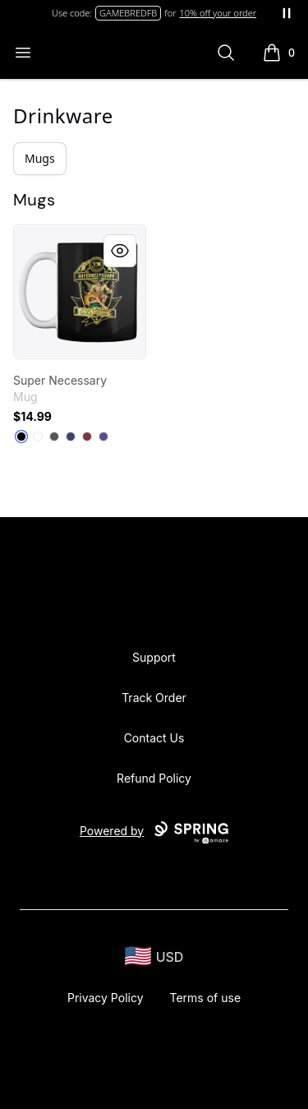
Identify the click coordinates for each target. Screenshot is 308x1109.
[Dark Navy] (71, 436)
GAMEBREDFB (128, 13)
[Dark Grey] (54, 436)
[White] (38, 436)
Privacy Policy (105, 998)
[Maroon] (87, 436)
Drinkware (63, 115)
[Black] (21, 436)
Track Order (154, 698)
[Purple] (103, 436)
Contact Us (154, 738)
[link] (79, 291)
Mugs (40, 158)
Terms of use (205, 998)
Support (154, 657)
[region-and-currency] (154, 956)
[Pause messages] (286, 13)
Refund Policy (154, 778)
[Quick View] (119, 250)
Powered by (154, 832)
